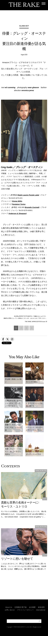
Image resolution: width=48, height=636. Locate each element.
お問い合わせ (10, 610)
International (40, 610)
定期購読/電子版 (20, 607)
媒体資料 (41, 607)
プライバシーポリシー (25, 610)
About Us (8, 607)
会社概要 (32, 607)
